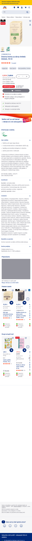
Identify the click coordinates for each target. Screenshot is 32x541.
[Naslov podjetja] (16, 246)
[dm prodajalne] (14, 7)
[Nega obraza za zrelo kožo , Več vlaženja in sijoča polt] (16, 271)
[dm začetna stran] (5, 7)
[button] (29, 7)
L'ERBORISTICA (6, 54)
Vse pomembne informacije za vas (10, 3)
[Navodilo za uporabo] (16, 239)
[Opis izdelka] (16, 140)
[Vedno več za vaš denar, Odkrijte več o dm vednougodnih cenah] (16, 120)
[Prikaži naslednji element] (27, 298)
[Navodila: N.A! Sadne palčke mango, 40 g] (6, 371)
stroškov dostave (10, 83)
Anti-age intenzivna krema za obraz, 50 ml (8, 314)
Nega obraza (18, 17)
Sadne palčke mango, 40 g (7, 360)
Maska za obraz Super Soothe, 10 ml (20, 366)
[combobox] (16, 12)
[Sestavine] (16, 196)
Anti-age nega (26, 17)
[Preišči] (27, 12)
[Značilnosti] (16, 180)
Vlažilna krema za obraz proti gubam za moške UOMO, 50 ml (21, 315)
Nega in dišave (10, 17)
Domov (3, 17)
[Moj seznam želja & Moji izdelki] (18, 7)
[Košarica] (26, 7)
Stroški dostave (17, 506)
